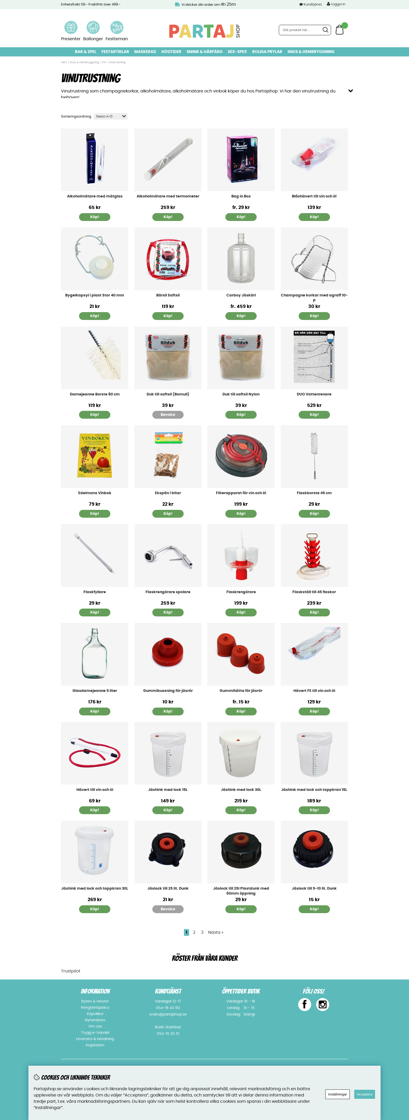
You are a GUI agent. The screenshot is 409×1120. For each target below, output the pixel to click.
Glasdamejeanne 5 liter (95, 690)
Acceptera (364, 1094)
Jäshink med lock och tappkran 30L (94, 888)
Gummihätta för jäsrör (241, 690)
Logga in (336, 4)
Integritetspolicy (95, 1007)
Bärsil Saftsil (168, 295)
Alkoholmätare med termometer (168, 196)
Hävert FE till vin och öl (314, 690)
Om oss (95, 1026)
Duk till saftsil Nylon (241, 393)
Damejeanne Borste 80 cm (95, 393)
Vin (104, 62)
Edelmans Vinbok (94, 492)
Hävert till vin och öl (94, 789)
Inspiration (95, 1045)
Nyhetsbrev (95, 1020)
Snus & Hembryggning (310, 52)
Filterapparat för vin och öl (241, 492)
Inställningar (337, 1094)
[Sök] (305, 30)
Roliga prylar (267, 52)
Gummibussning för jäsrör (168, 690)
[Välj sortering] (111, 116)
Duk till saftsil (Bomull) (168, 393)
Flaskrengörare (241, 591)
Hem (64, 62)
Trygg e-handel (95, 1032)
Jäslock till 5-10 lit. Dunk (314, 888)
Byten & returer (95, 1001)
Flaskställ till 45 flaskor (314, 591)
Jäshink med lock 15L (168, 789)
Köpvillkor (95, 1013)
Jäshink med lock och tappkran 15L (314, 789)
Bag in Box (241, 196)
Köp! (241, 216)
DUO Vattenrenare (314, 393)
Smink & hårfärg (204, 52)
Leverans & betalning (95, 1038)
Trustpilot (70, 971)
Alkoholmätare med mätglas (95, 196)
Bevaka (168, 414)
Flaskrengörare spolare (168, 591)
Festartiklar (115, 52)
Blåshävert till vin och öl (314, 196)
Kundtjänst (313, 4)
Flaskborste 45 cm (314, 492)
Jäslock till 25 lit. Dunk (168, 888)
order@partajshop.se (168, 1014)
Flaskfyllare (94, 591)
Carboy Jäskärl (241, 295)
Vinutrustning (117, 62)
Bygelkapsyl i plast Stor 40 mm (94, 295)
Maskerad (145, 52)
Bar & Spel (85, 52)
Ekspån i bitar (168, 492)
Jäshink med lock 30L (241, 789)
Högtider (171, 52)
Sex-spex (237, 52)
